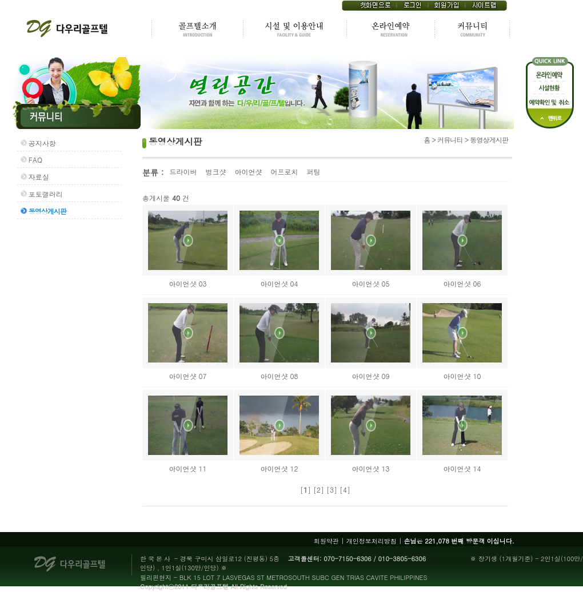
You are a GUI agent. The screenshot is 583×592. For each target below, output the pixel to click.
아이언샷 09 (370, 376)
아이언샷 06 (462, 283)
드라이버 (183, 171)
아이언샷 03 (187, 283)
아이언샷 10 (462, 376)
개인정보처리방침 (371, 541)
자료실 (39, 177)
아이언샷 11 (187, 468)
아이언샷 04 (279, 283)
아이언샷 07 (187, 376)
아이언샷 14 (462, 468)
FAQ (35, 159)
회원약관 (326, 541)
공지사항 (42, 143)
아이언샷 (248, 171)
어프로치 (284, 171)
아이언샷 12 (279, 468)
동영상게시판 (47, 211)
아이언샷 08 (279, 376)
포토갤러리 (46, 194)
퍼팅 (313, 171)
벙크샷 (215, 171)
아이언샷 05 (370, 283)
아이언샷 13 (370, 468)
